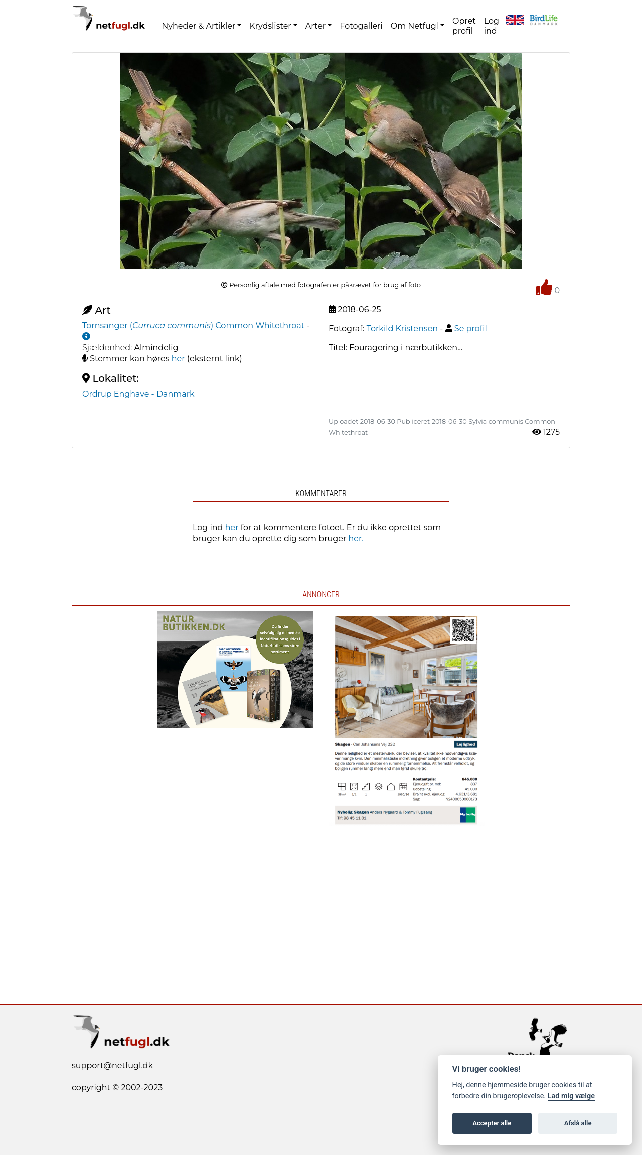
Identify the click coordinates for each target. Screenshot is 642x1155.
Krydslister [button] (270, 26)
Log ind (491, 26)
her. (356, 538)
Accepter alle (491, 1123)
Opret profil (464, 26)
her (178, 358)
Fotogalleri (361, 26)
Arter (315, 26)
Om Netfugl (414, 26)
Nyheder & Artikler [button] (198, 26)
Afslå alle (578, 1123)
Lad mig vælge (571, 1096)
